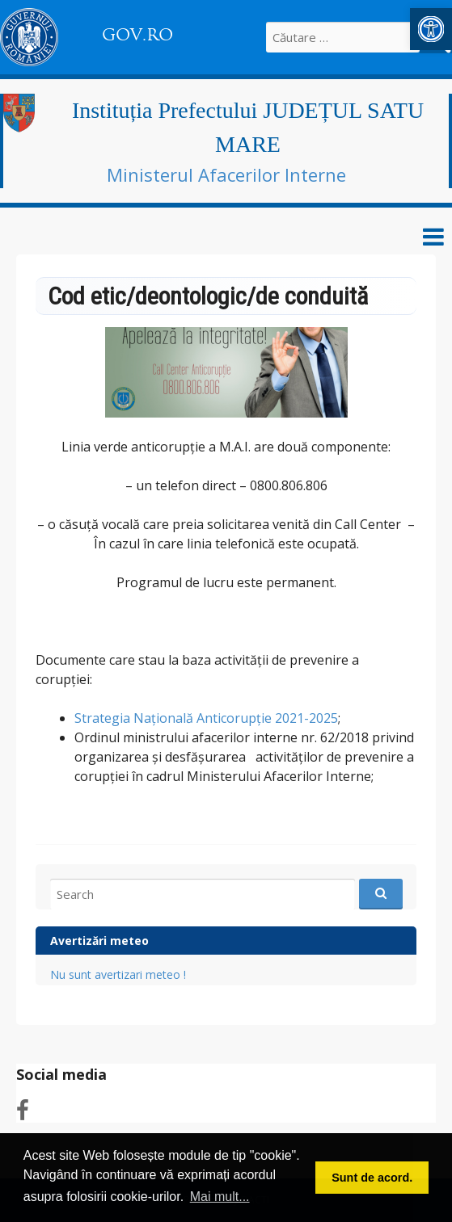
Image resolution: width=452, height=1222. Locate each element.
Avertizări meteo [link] (99, 940)
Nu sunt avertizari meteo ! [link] (118, 974)
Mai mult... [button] (220, 1196)
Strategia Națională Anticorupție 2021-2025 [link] (206, 718)
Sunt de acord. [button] (372, 1177)
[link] (431, 29)
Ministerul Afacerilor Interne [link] (226, 174)
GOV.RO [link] (137, 34)
